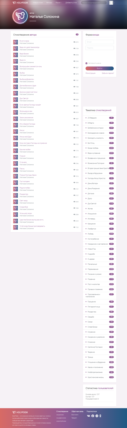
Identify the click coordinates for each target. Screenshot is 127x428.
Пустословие (25, 181)
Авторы (49, 2)
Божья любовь (100, 148)
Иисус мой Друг (26, 137)
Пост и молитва (100, 284)
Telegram (74, 418)
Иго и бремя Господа (27, 124)
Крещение (100, 224)
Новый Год (100, 249)
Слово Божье (100, 327)
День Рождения (100, 188)
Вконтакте (74, 415)
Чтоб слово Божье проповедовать (32, 226)
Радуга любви (25, 188)
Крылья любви (25, 149)
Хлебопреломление (100, 372)
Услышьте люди (26, 213)
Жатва (100, 208)
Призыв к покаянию (100, 289)
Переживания (100, 269)
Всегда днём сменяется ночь (31, 66)
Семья (100, 322)
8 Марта (100, 123)
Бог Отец (100, 143)
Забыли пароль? (108, 73)
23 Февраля (100, 118)
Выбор (22, 73)
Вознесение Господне (100, 163)
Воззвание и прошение (100, 158)
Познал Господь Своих (28, 175)
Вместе (22, 60)
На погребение (100, 239)
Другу (100, 198)
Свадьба (100, 317)
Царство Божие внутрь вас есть (31, 220)
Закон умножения (26, 117)
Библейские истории (100, 128)
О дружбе (100, 254)
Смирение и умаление (100, 337)
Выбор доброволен (27, 79)
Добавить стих (71, 2)
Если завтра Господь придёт (30, 105)
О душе (22, 156)
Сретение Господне (100, 347)
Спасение (100, 342)
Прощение (100, 301)
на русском (60, 415)
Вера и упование (100, 153)
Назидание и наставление (100, 244)
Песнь (22, 168)
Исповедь (100, 219)
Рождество (24, 194)
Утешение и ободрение (100, 362)
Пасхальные (100, 264)
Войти (99, 68)
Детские (100, 193)
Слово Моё (24, 207)
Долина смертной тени (28, 92)
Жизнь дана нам (26, 111)
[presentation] (102, 56)
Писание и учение (100, 274)
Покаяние (100, 279)
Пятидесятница (100, 307)
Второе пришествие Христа (100, 168)
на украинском (61, 418)
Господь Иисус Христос (100, 178)
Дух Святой (24, 98)
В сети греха (24, 41)
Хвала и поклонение (100, 367)
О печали (23, 162)
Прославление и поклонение (100, 295)
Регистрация (90, 73)
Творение (100, 352)
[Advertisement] (99, 92)
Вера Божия (24, 54)
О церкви (100, 259)
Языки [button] (58, 2)
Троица (100, 357)
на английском (61, 421)
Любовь (100, 234)
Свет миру (23, 200)
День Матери (100, 183)
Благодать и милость (100, 138)
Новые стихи (38, 2)
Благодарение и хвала (100, 133)
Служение (100, 332)
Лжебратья (100, 229)
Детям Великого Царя (28, 85)
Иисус (22, 130)
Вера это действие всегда (29, 47)
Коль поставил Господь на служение (33, 143)
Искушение (100, 214)
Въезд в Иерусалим (100, 173)
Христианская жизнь (100, 377)
